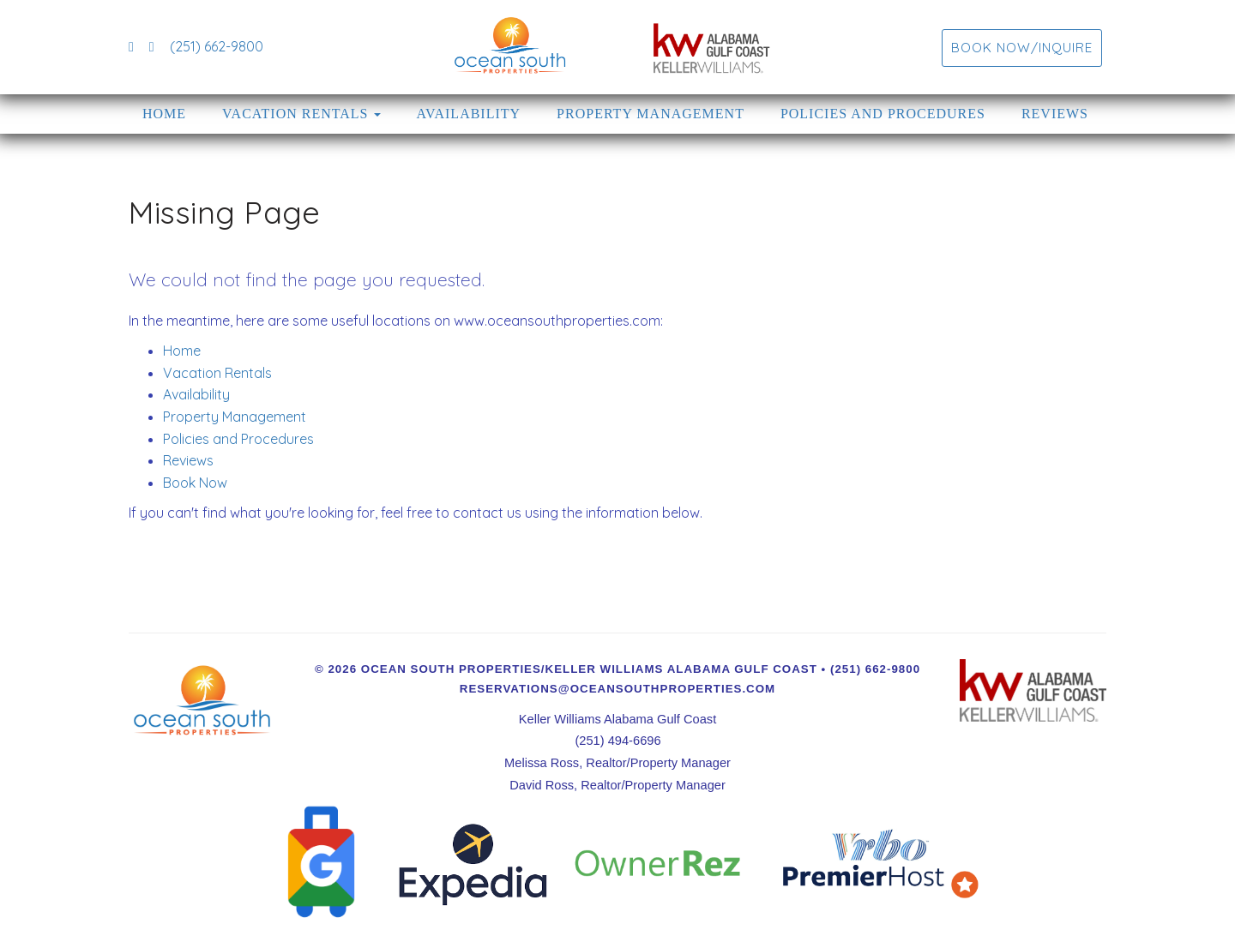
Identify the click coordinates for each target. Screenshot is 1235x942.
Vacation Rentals (295, 113)
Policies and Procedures (882, 113)
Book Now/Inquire (1022, 47)
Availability (469, 113)
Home (164, 113)
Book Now (195, 482)
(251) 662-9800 (216, 46)
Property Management (650, 113)
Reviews (1054, 113)
